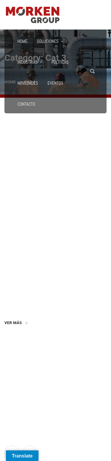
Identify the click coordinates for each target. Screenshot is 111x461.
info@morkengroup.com (28, 354)
